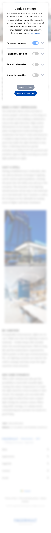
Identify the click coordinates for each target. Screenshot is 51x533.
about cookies (34, 33)
